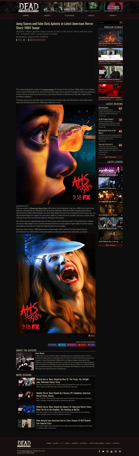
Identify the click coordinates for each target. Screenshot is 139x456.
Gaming (48, 443)
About (108, 443)
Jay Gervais (103, 45)
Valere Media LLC (27, 451)
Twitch (91, 345)
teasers (51, 89)
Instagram (72, 345)
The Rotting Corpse (106, 63)
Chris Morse (22, 37)
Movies (56, 443)
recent (45, 89)
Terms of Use (21, 452)
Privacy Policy (30, 452)
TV (26, 40)
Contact (116, 443)
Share (91, 336)
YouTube (82, 345)
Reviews (75, 443)
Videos (20, 40)
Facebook (52, 345)
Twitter (62, 345)
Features (83, 443)
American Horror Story (37, 40)
